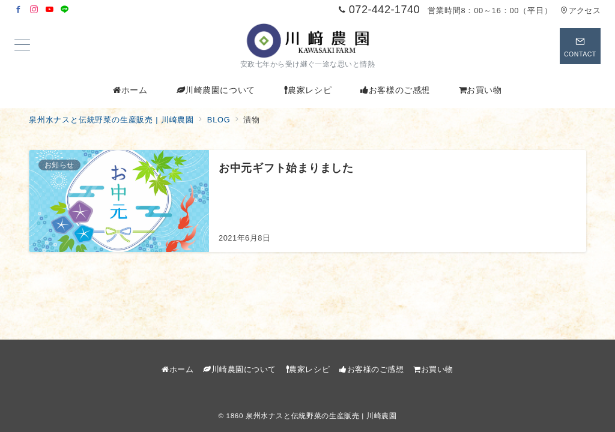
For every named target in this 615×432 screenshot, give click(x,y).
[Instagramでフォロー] (34, 9)
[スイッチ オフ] (580, 46)
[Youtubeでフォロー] (50, 9)
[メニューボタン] (22, 46)
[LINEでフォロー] (65, 9)
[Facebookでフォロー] (18, 9)
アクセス (580, 10)
